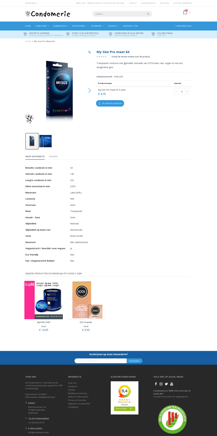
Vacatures (73, 386)
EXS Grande (86, 322)
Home (28, 41)
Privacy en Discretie (77, 400)
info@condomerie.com (38, 432)
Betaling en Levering (77, 393)
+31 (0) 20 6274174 (36, 422)
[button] (89, 54)
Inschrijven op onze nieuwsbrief (108, 354)
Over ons (72, 383)
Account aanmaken (183, 3)
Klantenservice (148, 3)
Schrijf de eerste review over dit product (130, 56)
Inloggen (164, 3)
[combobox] (122, 14)
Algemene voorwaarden (79, 403)
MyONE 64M (43, 322)
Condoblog (73, 407)
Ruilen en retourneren (78, 396)
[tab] (37, 157)
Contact (133, 3)
